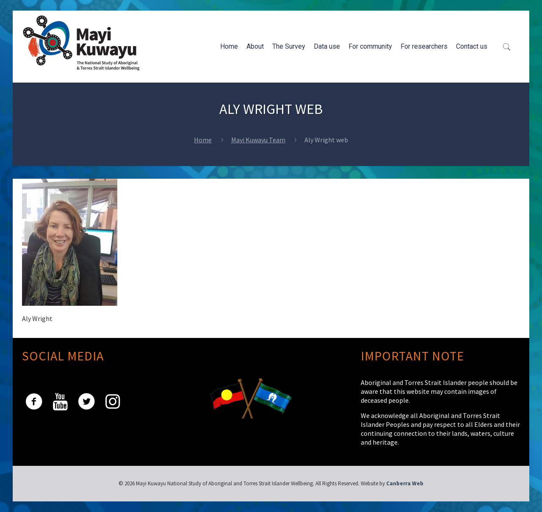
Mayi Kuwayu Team (258, 140)
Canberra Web (404, 483)
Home (203, 140)
